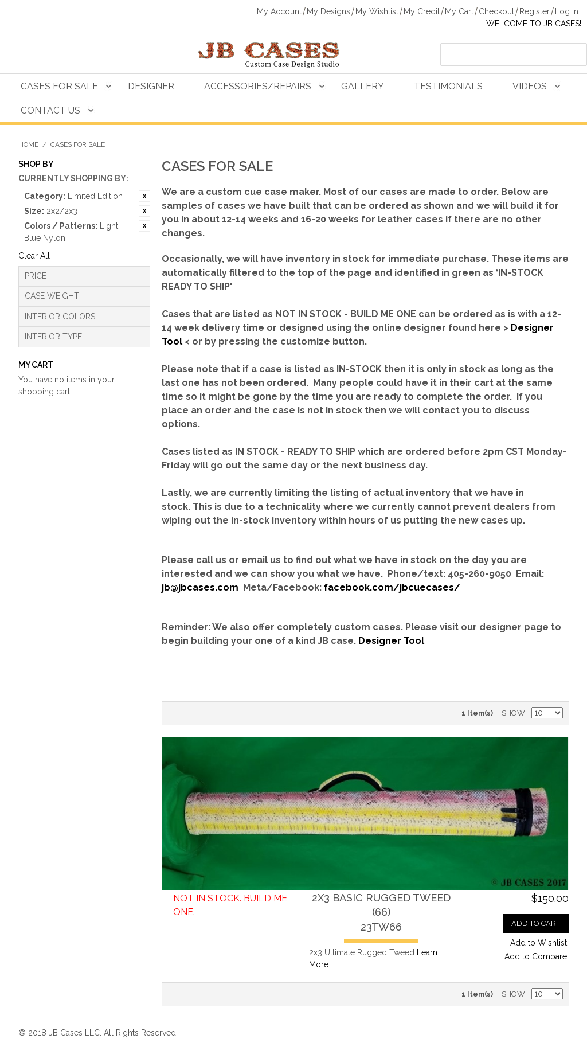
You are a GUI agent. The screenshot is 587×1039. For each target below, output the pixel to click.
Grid (196, 713)
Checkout (496, 11)
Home (28, 144)
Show (513, 713)
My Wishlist (376, 11)
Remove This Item (144, 196)
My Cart (459, 11)
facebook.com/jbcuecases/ (392, 587)
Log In (566, 11)
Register (534, 11)
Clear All (34, 255)
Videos (529, 86)
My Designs (328, 11)
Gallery (362, 86)
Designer (151, 86)
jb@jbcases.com (200, 587)
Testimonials (448, 86)
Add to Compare (535, 956)
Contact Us (50, 110)
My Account (279, 11)
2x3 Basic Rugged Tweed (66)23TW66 (381, 912)
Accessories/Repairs (257, 86)
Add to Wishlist (538, 942)
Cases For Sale (59, 86)
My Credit (422, 11)
